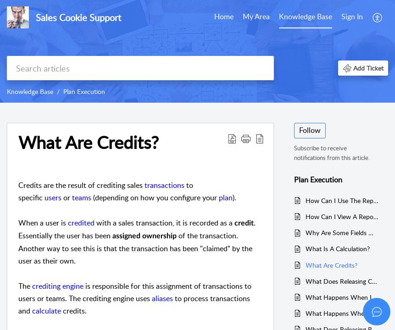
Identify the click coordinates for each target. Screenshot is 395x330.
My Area (256, 16)
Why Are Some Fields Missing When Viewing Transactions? (342, 232)
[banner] (197, 51)
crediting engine (57, 286)
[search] (140, 68)
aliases (162, 298)
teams (81, 197)
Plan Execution (84, 91)
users (53, 197)
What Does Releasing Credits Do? (342, 281)
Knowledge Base (305, 16)
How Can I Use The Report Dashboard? (342, 200)
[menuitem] (224, 17)
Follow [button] (310, 130)
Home (224, 16)
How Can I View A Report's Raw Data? (342, 216)
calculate (46, 311)
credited (81, 223)
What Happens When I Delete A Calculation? (342, 297)
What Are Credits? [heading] (88, 142)
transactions (164, 185)
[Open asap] (376, 311)
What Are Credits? (331, 265)
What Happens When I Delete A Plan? (342, 313)
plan (226, 197)
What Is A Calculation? (338, 248)
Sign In (352, 16)
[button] (377, 17)
